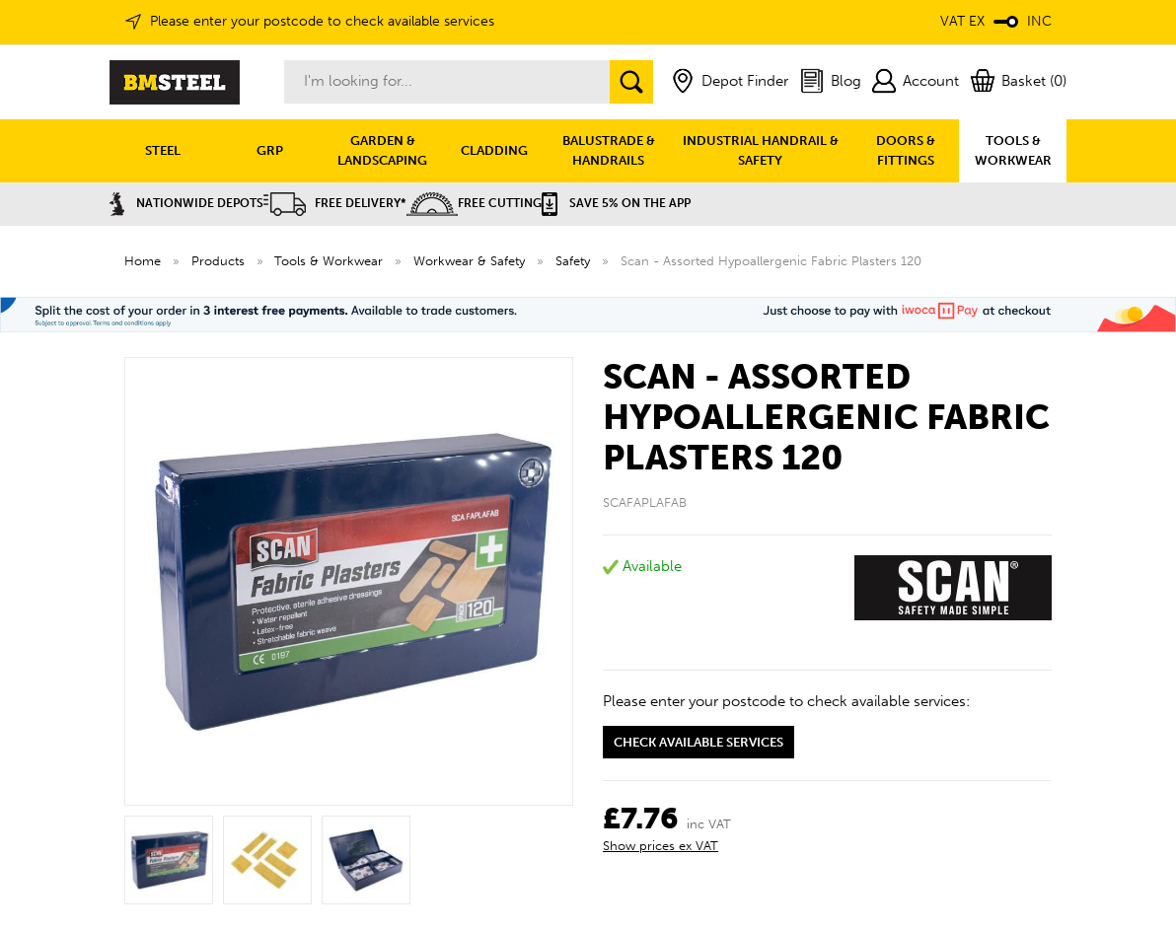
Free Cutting (474, 203)
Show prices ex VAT (660, 845)
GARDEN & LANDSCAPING (382, 150)
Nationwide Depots (186, 203)
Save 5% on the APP (616, 203)
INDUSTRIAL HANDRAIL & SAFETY (761, 150)
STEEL (163, 150)
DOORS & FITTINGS (905, 150)
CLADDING (494, 150)
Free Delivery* (334, 203)
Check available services (698, 742)
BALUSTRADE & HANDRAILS (608, 150)
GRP (270, 150)
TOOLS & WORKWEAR (1013, 150)
